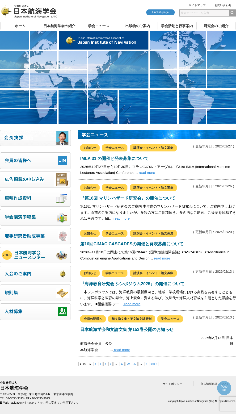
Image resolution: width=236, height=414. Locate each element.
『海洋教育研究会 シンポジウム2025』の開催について (132, 283)
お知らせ (90, 148)
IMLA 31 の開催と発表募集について (114, 158)
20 (128, 364)
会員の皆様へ (93, 319)
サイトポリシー (172, 383)
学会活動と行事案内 (177, 26)
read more (146, 173)
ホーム (20, 26)
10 (122, 364)
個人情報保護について (215, 383)
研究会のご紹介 (216, 26)
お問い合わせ (223, 5)
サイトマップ (197, 5)
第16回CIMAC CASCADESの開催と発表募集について (131, 244)
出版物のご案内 (137, 26)
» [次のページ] (146, 364)
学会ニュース (98, 26)
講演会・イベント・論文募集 (153, 148)
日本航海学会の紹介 (59, 26)
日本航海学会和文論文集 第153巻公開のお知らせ (126, 329)
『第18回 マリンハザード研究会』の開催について (127, 198)
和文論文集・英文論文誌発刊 (132, 319)
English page (160, 12)
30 (134, 364)
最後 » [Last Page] (154, 364)
